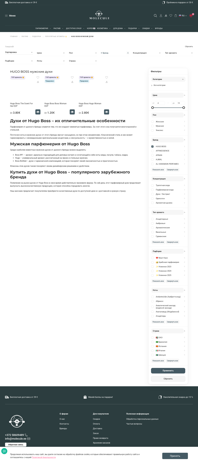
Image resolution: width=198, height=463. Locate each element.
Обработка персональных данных (142, 419)
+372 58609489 (14, 435)
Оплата (96, 424)
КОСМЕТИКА (102, 28)
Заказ (96, 433)
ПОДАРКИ (132, 28)
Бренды (63, 428)
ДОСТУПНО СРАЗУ (74, 28)
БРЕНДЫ (159, 28)
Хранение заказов (101, 443)
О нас (62, 419)
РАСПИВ (57, 28)
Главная (14, 36)
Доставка (97, 428)
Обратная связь (15, 445)
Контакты (64, 424)
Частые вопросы (134, 424)
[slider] (152, 108)
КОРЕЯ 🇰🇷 (91, 28)
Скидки (96, 419)
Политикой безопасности (44, 457)
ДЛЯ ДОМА (118, 28)
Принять (175, 455)
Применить (168, 370)
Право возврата (100, 438)
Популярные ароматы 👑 (56, 36)
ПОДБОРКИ (36, 36)
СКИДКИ (146, 28)
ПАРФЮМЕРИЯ (41, 28)
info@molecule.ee (15, 438)
